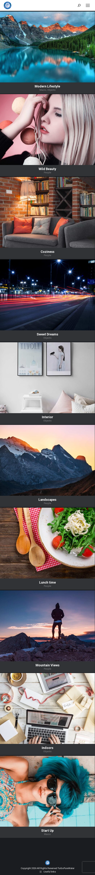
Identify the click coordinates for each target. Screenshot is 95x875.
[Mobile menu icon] (87, 5)
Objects (51, 90)
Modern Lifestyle (47, 86)
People (47, 172)
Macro (43, 90)
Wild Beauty (47, 169)
